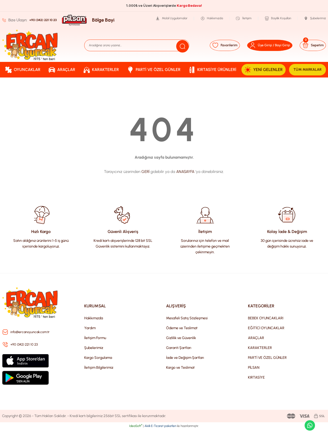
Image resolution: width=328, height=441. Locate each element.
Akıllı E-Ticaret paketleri (160, 437)
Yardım (90, 339)
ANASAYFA (185, 183)
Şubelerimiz (93, 359)
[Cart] (309, 45)
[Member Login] (261, 45)
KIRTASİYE (256, 389)
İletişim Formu (95, 349)
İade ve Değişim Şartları (185, 369)
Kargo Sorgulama (98, 369)
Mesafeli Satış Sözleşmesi (187, 329)
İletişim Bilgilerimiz (98, 379)
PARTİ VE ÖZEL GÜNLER (267, 369)
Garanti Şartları (178, 359)
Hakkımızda (93, 329)
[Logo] (30, 45)
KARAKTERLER (260, 359)
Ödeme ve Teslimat (182, 339)
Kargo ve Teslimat (180, 379)
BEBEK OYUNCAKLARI (265, 329)
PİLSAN (253, 379)
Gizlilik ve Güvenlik (181, 349)
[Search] (136, 45)
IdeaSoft (135, 437)
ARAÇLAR (256, 349)
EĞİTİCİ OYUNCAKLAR (266, 339)
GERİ (145, 183)
